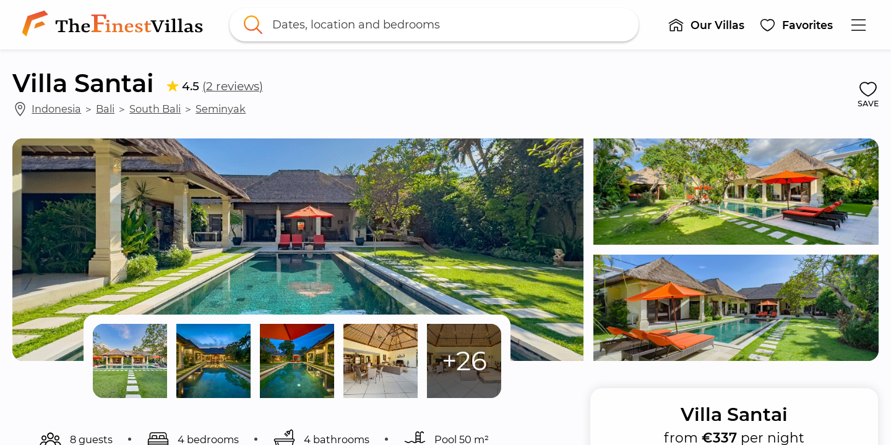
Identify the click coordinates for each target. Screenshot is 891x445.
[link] (115, 24)
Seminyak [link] (221, 109)
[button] (706, 24)
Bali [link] (105, 109)
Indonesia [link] (56, 109)
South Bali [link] (155, 109)
